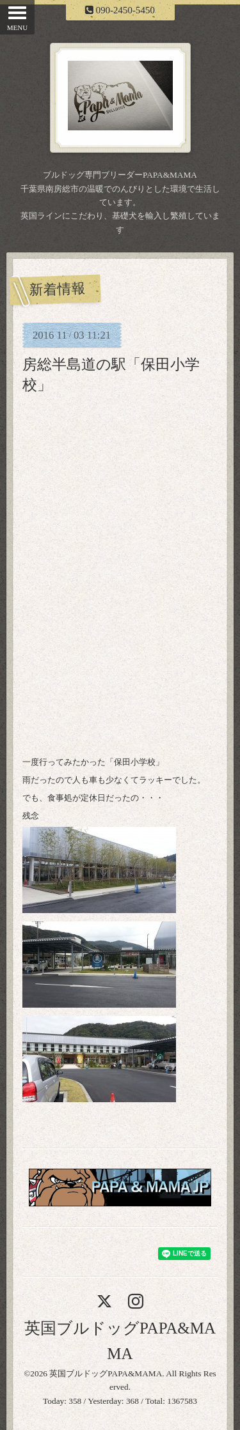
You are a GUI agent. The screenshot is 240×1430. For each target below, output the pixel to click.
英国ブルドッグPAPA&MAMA (105, 1373)
